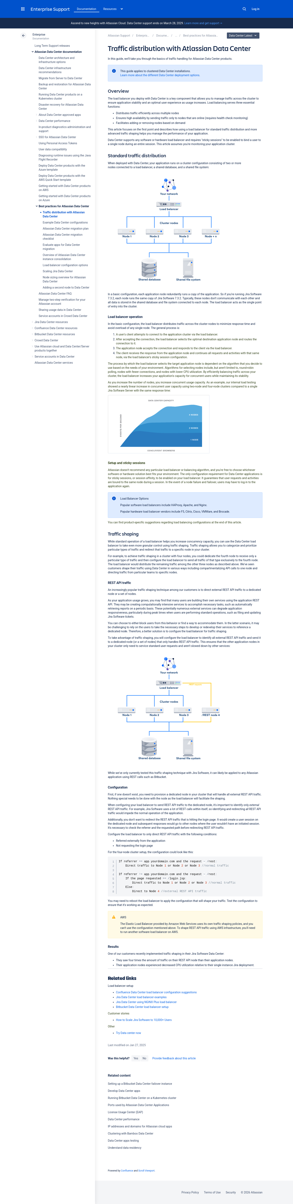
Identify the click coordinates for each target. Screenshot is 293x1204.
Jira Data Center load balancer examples (141, 997)
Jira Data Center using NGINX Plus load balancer (146, 1002)
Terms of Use (212, 1192)
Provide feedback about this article (174, 1058)
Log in (255, 9)
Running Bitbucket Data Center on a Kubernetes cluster (142, 1098)
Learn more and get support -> (203, 23)
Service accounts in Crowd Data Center (63, 316)
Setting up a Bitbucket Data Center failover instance (140, 1083)
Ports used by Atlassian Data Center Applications (138, 1105)
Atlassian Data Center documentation (58, 51)
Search (244, 9)
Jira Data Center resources (51, 322)
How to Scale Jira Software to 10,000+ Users (144, 1020)
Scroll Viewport (146, 1170)
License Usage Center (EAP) (125, 1112)
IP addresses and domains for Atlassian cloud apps (140, 1126)
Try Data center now (128, 1033)
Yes (135, 1058)
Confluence (127, 1170)
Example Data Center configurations (65, 222)
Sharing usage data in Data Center (60, 309)
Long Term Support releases (52, 45)
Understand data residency (124, 1147)
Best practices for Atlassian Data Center (64, 206)
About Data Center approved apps (60, 114)
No (144, 1058)
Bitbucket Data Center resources (55, 334)
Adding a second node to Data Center (66, 287)
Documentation (86, 9)
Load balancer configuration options (65, 265)
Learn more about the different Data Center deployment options (159, 75)
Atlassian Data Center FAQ (55, 293)
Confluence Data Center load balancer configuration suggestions (156, 992)
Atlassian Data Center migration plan (66, 228)
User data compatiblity (53, 149)
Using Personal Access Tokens (58, 143)
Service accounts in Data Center (54, 356)
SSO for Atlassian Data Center (57, 137)
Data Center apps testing (123, 1140)
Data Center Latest (243, 36)
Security (231, 1192)
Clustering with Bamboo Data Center (130, 1133)
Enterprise (39, 34)
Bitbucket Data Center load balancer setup (142, 1007)
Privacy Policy (190, 1192)
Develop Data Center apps (124, 1090)
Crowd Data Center (46, 340)
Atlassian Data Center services (54, 362)
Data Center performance (54, 121)
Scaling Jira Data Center (58, 271)
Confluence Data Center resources (56, 328)
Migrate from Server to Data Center (60, 78)
